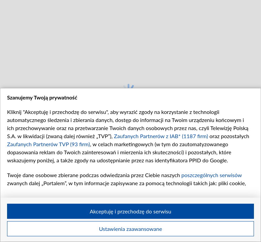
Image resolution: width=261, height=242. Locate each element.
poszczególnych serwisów (211, 175)
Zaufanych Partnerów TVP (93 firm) (48, 144)
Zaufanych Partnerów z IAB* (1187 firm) (161, 136)
